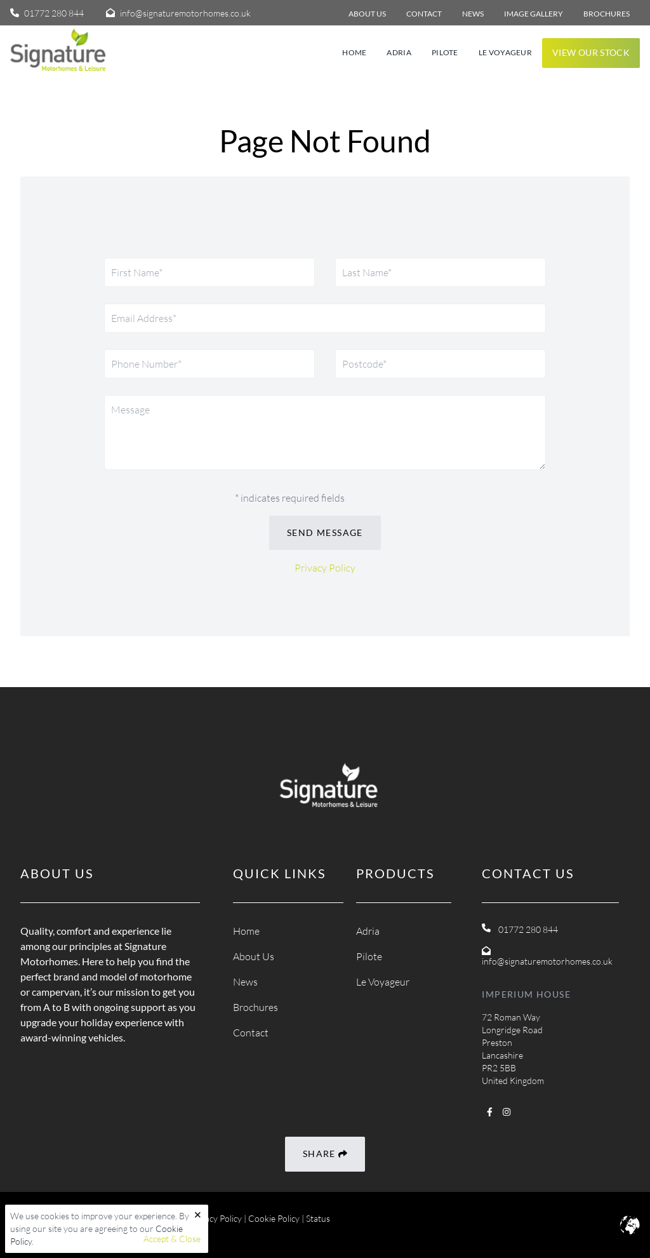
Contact (251, 1032)
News (245, 981)
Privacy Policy (325, 567)
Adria (399, 52)
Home (354, 52)
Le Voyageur (505, 52)
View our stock (591, 52)
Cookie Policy (274, 1218)
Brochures (255, 1007)
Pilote (445, 52)
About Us (253, 956)
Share (325, 1154)
